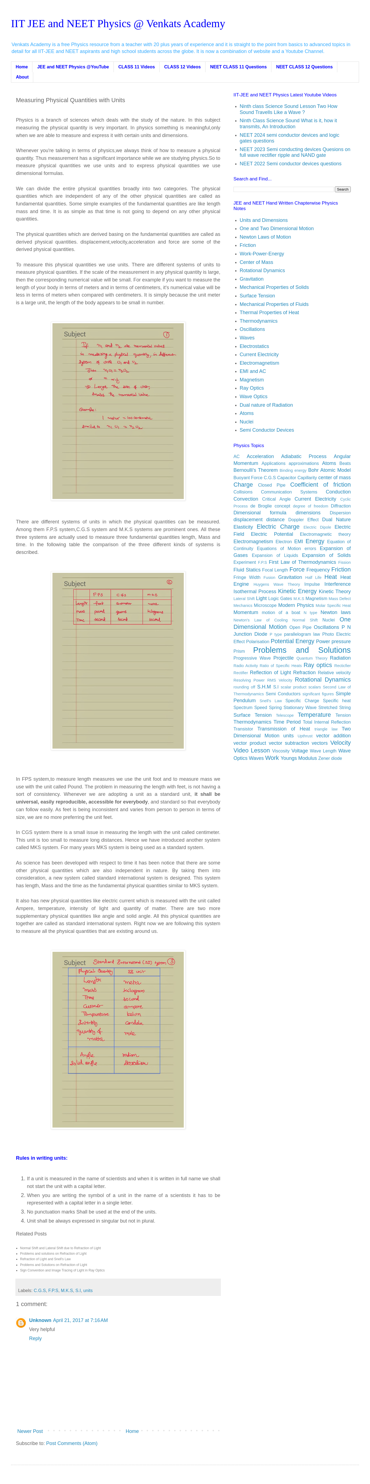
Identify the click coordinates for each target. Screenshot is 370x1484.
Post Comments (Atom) (72, 1443)
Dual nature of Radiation (266, 405)
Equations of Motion (279, 548)
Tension (343, 715)
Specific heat (337, 700)
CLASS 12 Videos (182, 67)
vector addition (333, 735)
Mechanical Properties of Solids (274, 287)
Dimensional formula (259, 512)
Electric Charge (278, 526)
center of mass (334, 477)
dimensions (308, 512)
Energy (314, 541)
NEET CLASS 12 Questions (304, 67)
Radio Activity (245, 665)
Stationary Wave (299, 707)
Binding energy (293, 470)
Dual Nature (336, 519)
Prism (239, 651)
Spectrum (242, 707)
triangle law (326, 729)
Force (297, 569)
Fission (344, 562)
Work (272, 757)
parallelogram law (302, 634)
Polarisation (257, 641)
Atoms (247, 413)
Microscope (265, 605)
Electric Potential (272, 534)
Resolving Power (249, 680)
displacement (248, 519)
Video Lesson (251, 750)
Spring (275, 707)
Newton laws (336, 612)
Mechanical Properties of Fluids (274, 304)
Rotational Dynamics (262, 270)
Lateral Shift (244, 598)
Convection (245, 499)
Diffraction (341, 505)
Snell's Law (271, 701)
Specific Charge (302, 700)
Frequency (318, 570)
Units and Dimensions (264, 220)
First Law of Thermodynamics (302, 562)
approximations (304, 463)
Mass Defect (340, 598)
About (22, 77)
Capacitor (286, 477)
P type (276, 634)
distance (275, 519)
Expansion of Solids (326, 555)
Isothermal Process (254, 591)
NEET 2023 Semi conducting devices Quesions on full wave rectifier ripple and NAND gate (295, 152)
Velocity (340, 742)
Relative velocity (334, 672)
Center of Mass (256, 262)
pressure (341, 641)
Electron (284, 541)
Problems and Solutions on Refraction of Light (53, 1265)
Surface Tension (257, 296)
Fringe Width (246, 577)
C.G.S (40, 1290)
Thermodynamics (259, 321)
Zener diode (330, 758)
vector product (249, 743)
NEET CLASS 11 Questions (238, 67)
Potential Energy (292, 641)
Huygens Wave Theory (277, 584)
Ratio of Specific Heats (281, 665)
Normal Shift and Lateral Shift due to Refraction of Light (60, 1248)
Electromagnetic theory (325, 534)
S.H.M (264, 687)
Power (323, 641)
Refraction (304, 672)
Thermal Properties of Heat (269, 312)
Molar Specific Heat (333, 605)
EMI (298, 541)
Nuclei (247, 422)
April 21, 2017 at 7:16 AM (80, 1320)
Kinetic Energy (297, 591)
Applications (273, 463)
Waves (247, 338)
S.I (78, 1290)
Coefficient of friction (320, 484)
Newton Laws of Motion (265, 237)
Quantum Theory (311, 658)
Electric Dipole (317, 527)
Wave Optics (254, 396)
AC (236, 456)
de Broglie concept (270, 505)
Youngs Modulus (298, 758)
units (88, 1290)
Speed (260, 707)
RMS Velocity (279, 680)
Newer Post (30, 1431)
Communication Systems (289, 491)
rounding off (244, 687)
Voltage (299, 751)
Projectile (283, 658)
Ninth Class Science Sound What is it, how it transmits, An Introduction (288, 123)
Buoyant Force (247, 477)
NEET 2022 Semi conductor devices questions (291, 163)
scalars (314, 687)
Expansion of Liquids (275, 555)
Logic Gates (280, 598)
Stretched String (334, 707)
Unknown (40, 1320)
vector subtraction (289, 743)
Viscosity (281, 750)
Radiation (340, 658)
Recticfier (342, 665)
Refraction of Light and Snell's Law (45, 1259)
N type (310, 612)
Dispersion (340, 512)
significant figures (318, 694)
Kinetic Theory (335, 591)
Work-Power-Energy (262, 253)
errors (310, 548)
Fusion (269, 577)
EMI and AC (253, 371)
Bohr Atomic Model (329, 470)
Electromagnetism (259, 363)
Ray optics (318, 665)
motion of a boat (281, 612)
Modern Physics (296, 605)
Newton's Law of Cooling (260, 620)
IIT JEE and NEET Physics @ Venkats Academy (118, 23)
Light (261, 598)
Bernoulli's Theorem (255, 470)
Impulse (312, 584)
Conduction (338, 492)
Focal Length (275, 569)
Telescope (285, 715)
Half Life (313, 577)
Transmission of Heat (283, 729)
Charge (243, 484)
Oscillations (252, 329)
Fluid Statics (247, 570)
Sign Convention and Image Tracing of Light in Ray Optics (62, 1270)
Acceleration (260, 456)
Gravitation (252, 279)
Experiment (244, 562)
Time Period (287, 722)
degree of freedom (310, 506)
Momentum (245, 612)
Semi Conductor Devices (267, 430)
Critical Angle (276, 498)
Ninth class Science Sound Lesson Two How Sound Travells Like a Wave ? (289, 109)
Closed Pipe (271, 484)
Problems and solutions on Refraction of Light (53, 1254)
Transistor (243, 728)
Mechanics (242, 605)
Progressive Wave (252, 657)
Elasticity (243, 527)
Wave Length (323, 750)
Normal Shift (305, 620)
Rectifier (240, 673)
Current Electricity (259, 354)
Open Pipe (300, 627)
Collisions (242, 491)
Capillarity (307, 477)
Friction (248, 245)
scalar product (294, 687)
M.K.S (67, 1290)
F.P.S (53, 1290)
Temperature (314, 714)
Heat (330, 576)
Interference (337, 584)
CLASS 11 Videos (136, 67)
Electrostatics (254, 346)
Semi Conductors (283, 693)
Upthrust (304, 736)
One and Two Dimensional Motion (277, 228)
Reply (35, 1338)
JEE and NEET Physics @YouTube (73, 67)
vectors (320, 743)
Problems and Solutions (302, 650)
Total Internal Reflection (327, 721)
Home (22, 67)
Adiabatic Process (303, 456)
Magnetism (252, 380)
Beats (345, 463)
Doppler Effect (303, 519)
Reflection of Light (270, 672)
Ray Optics (252, 388)
